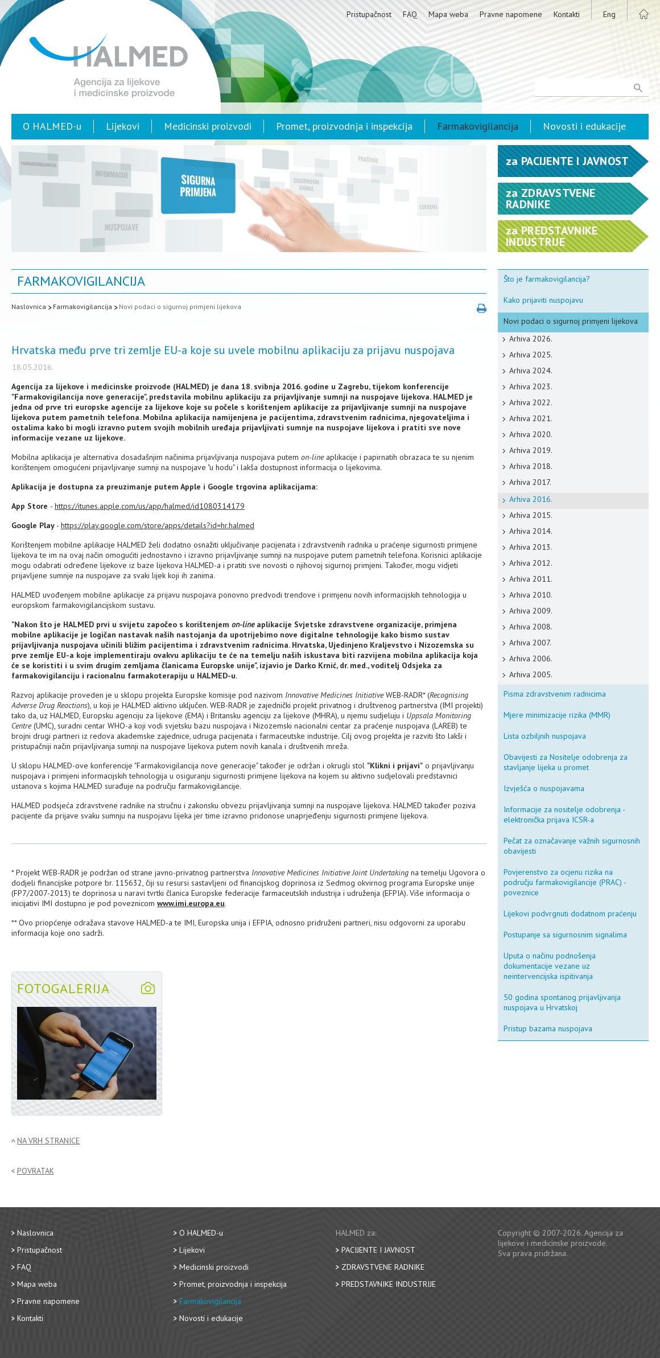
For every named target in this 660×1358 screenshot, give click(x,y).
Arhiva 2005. (530, 674)
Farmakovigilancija (477, 126)
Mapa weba (448, 14)
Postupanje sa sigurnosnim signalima (565, 934)
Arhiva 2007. (530, 642)
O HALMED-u (52, 126)
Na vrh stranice (48, 1141)
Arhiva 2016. (530, 499)
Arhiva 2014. (530, 531)
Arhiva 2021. (530, 418)
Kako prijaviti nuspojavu (543, 300)
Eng (609, 14)
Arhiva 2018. (530, 466)
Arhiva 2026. (530, 339)
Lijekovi (122, 126)
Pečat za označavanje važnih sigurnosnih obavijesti (572, 846)
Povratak (35, 1171)
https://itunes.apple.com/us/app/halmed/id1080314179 (150, 506)
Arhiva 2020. (530, 434)
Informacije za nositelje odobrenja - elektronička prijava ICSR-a (564, 814)
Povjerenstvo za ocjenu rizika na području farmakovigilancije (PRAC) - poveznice (565, 882)
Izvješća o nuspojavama (544, 788)
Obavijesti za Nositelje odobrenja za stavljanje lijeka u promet (566, 762)
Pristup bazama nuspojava (548, 1028)
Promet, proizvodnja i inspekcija (344, 126)
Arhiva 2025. (530, 354)
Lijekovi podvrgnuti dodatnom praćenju (570, 913)
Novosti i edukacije (584, 126)
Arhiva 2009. (530, 611)
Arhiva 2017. (530, 482)
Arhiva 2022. (530, 402)
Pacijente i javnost (378, 1250)
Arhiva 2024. (530, 370)
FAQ (410, 14)
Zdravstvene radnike (382, 1267)
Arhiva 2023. (530, 386)
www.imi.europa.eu (191, 903)
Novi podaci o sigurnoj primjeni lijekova (180, 306)
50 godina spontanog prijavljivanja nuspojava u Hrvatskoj (562, 1002)
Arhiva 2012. (530, 563)
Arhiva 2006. (530, 658)
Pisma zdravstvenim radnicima (555, 694)
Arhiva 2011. (530, 579)
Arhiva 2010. (530, 595)
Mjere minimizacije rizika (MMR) (557, 715)
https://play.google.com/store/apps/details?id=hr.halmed (157, 525)
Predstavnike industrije (388, 1284)
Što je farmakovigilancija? (547, 279)
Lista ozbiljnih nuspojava (545, 736)
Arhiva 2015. (530, 515)
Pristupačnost (368, 14)
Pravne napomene (511, 14)
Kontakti (567, 14)
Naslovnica (28, 306)
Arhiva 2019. (530, 450)
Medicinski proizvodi (207, 126)
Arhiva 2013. (530, 547)
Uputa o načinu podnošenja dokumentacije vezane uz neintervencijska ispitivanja (550, 965)
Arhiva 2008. (530, 627)
